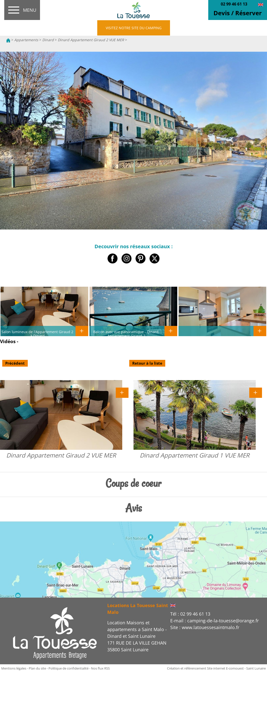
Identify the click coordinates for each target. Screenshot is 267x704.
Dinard (48, 39)
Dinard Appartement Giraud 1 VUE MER (195, 455)
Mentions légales (13, 668)
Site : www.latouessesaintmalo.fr (204, 627)
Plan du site (37, 668)
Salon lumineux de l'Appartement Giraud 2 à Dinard (37, 333)
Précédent (15, 363)
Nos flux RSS (100, 668)
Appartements (26, 39)
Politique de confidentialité (68, 668)
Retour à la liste (147, 363)
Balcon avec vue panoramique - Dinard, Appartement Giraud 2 (126, 333)
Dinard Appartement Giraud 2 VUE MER (91, 39)
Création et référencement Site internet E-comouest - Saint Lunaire (216, 668)
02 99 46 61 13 (234, 4)
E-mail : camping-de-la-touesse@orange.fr (214, 621)
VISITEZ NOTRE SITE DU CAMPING (134, 27)
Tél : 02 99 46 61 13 (190, 614)
